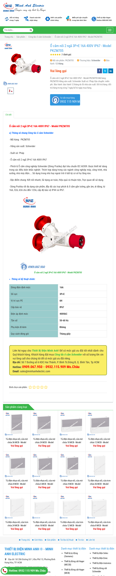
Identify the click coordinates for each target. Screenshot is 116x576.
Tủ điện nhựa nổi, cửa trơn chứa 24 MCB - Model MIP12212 (16, 525)
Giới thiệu (37, 540)
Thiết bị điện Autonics (101, 563)
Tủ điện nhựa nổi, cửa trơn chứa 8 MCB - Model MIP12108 (99, 525)
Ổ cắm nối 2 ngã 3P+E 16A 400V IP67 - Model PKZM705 (58, 272)
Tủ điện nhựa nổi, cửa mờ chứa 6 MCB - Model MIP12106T (44, 483)
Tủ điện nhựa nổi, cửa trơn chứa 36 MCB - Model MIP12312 (99, 483)
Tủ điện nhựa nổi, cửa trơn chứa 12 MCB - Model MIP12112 (71, 525)
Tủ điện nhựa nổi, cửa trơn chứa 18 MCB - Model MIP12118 (44, 525)
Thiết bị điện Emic (100, 558)
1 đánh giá (66, 54)
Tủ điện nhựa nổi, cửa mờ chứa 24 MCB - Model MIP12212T (44, 442)
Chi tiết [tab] (8, 114)
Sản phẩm (50, 540)
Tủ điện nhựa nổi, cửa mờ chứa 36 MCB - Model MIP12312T (17, 442)
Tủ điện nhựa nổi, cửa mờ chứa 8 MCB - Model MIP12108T (17, 483)
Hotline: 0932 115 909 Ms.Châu (24, 571)
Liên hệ (90, 540)
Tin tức (80, 540)
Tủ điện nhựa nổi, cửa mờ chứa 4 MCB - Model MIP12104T (72, 483)
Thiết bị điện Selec (100, 553)
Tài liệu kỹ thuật (65, 540)
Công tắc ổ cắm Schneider (68, 354)
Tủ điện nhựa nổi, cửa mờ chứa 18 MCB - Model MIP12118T (72, 442)
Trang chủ (24, 540)
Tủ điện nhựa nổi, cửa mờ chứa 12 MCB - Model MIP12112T (99, 442)
